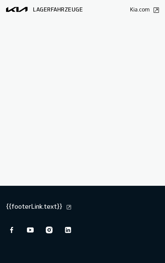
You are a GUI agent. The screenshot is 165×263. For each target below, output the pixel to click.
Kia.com (144, 9)
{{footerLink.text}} (38, 206)
